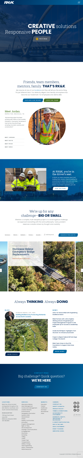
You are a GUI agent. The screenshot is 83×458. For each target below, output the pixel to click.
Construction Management (29, 408)
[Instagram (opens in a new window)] (78, 406)
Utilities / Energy (26, 444)
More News (60, 351)
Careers (55, 402)
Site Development (27, 428)
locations (37, 90)
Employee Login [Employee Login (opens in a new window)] (58, 431)
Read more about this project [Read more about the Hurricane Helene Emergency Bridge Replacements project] (21, 258)
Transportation (26, 442)
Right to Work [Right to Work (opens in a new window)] (58, 429)
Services (25, 402)
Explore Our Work (33, 100)
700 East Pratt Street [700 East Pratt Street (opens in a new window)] (8, 415)
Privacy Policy (58, 408)
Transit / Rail (25, 440)
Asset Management (27, 406)
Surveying (24, 435)
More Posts (13, 354)
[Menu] (79, 2)
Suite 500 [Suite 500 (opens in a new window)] (4, 417)
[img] (41, 266)
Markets (44, 402)
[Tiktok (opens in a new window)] (74, 410)
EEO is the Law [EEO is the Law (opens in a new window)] (58, 424)
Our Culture (60, 188)
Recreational (44, 411)
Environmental (26, 411)
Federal (43, 406)
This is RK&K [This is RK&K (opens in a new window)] (43, 39)
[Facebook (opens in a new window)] (78, 403)
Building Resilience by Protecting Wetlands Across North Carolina (31, 316)
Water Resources (26, 449)
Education (44, 404)
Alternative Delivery (27, 404)
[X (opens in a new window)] (74, 406)
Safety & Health (58, 406)
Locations (6, 402)
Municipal (43, 410)
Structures (24, 433)
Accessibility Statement (57, 413)
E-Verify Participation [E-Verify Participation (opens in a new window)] (61, 422)
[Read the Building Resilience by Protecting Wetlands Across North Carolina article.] (26, 336)
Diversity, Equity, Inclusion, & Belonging (59, 418)
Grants (23, 419)
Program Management (28, 424)
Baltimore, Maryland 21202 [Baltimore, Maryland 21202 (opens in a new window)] (9, 419)
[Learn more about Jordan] (14, 137)
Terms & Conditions (60, 411)
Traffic (23, 438)
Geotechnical (25, 417)
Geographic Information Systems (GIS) (28, 414)
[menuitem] (61, 402)
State (42, 413)
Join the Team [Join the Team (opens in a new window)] (52, 100)
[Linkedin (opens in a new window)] (74, 403)
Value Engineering (27, 445)
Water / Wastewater (27, 447)
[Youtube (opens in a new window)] (78, 410)
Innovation (25, 422)
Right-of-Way (25, 426)
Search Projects (68, 235)
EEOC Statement (58, 426)
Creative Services (26, 410)
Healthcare (44, 408)
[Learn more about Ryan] (14, 143)
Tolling (23, 437)
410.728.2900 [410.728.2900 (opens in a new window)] (5, 421)
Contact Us (42, 387)
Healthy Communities (28, 420)
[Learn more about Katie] (14, 140)
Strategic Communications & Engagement (29, 430)
